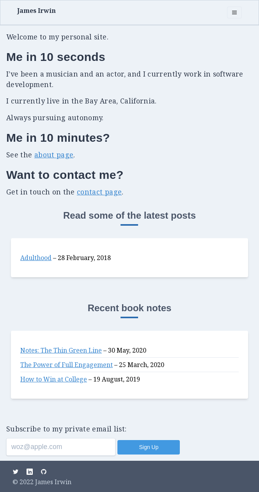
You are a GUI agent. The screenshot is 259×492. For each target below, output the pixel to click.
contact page (99, 191)
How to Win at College (53, 379)
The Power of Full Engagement (66, 364)
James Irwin (36, 10)
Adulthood (35, 257)
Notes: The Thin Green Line (61, 350)
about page (54, 154)
